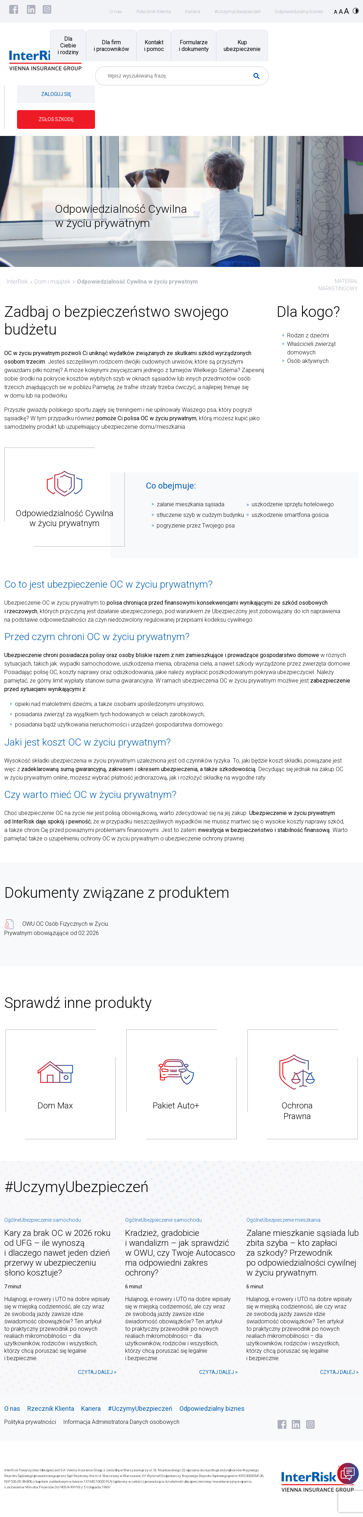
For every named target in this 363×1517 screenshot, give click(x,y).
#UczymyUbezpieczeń (233, 11)
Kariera (187, 11)
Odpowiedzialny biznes (297, 11)
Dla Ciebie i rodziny (68, 45)
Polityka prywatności (30, 1422)
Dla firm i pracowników (111, 45)
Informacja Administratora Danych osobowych (121, 1422)
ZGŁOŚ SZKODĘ (56, 119)
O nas (108, 11)
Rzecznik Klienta (147, 11)
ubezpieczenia (68, 761)
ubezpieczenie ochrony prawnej (204, 839)
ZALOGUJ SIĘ (56, 94)
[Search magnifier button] (259, 76)
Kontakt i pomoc (154, 45)
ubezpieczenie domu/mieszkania (142, 427)
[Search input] (179, 76)
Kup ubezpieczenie (242, 45)
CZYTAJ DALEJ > (97, 1372)
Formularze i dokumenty (194, 45)
